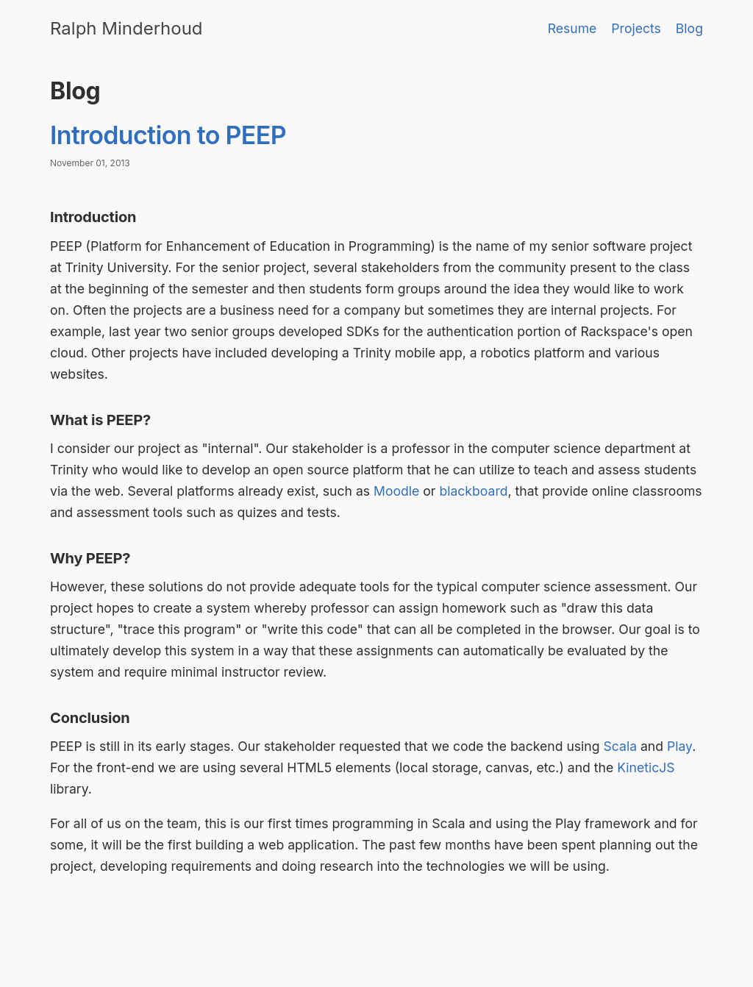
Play (679, 746)
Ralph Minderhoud (126, 28)
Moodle (396, 491)
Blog (689, 28)
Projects (636, 28)
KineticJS (645, 767)
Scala (621, 746)
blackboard (473, 491)
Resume (572, 28)
